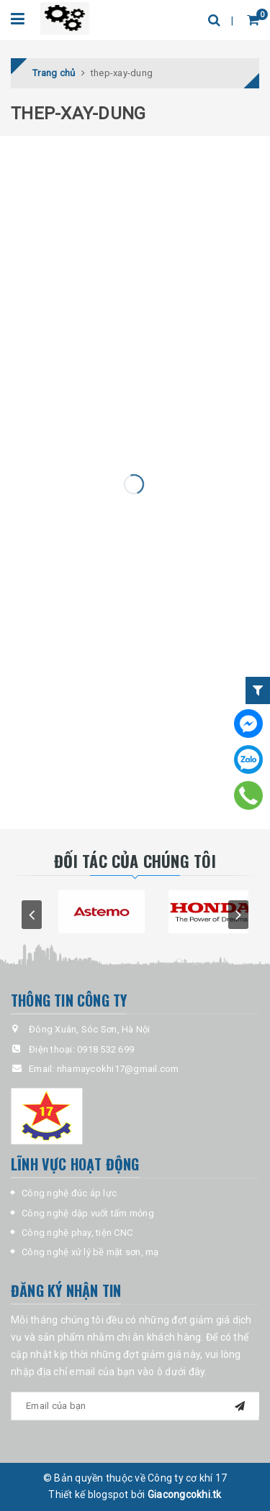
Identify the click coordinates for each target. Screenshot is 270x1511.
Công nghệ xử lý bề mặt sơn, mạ (90, 1252)
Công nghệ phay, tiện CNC (77, 1232)
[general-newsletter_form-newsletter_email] (135, 1406)
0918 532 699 (105, 1049)
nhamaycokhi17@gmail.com (118, 1068)
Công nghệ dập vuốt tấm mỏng (88, 1213)
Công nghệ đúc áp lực (69, 1193)
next (238, 914)
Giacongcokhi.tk (185, 1494)
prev (32, 914)
